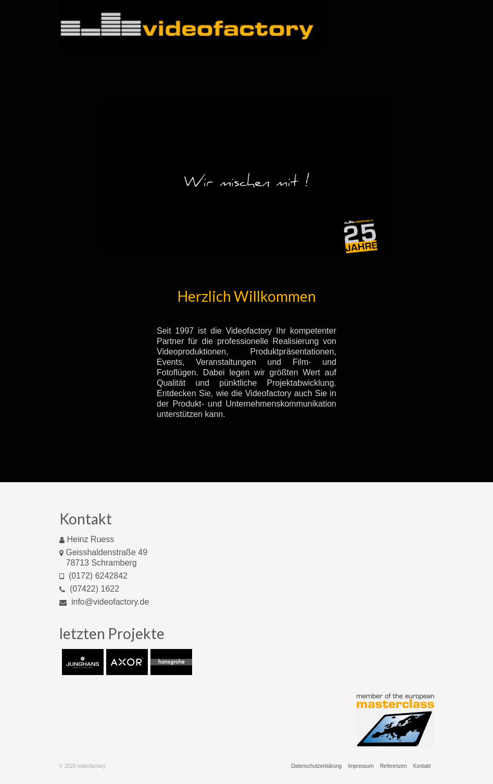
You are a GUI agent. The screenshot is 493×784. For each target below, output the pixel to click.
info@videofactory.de (104, 601)
